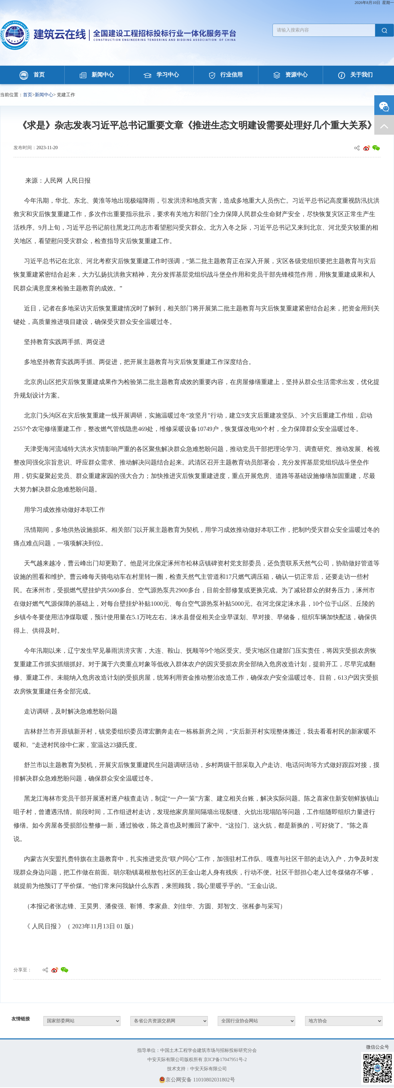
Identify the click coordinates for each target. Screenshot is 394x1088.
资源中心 (291, 75)
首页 (32, 75)
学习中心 (161, 75)
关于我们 (355, 75)
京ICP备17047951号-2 (225, 1059)
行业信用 (226, 75)
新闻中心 (97, 75)
